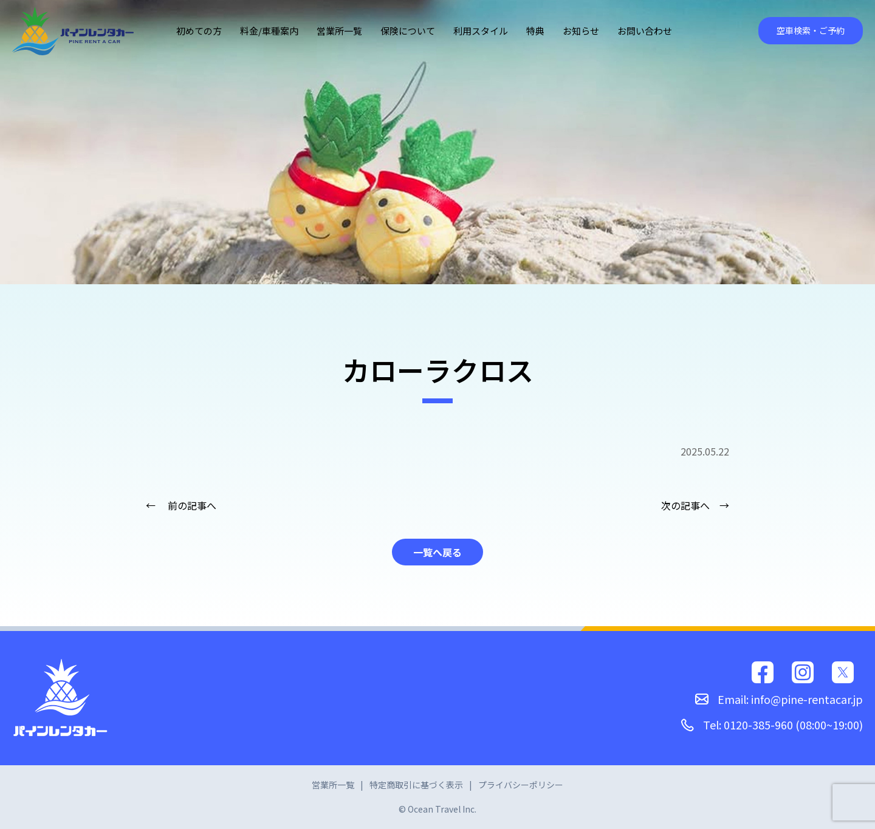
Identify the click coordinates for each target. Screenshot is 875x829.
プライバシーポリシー (520, 785)
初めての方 (199, 30)
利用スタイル (480, 30)
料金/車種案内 (269, 30)
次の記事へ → (695, 505)
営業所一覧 (339, 30)
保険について (407, 30)
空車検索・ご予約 (811, 30)
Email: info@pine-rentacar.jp (779, 699)
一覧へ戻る (437, 552)
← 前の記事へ (181, 505)
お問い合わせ (644, 30)
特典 (535, 30)
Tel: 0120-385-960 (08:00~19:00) (772, 724)
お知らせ (581, 30)
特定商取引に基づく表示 (416, 785)
